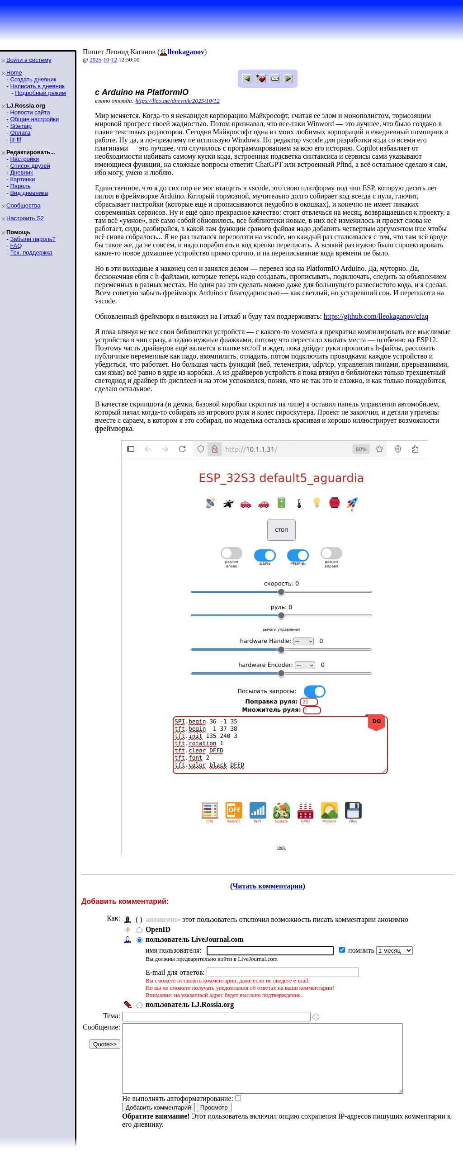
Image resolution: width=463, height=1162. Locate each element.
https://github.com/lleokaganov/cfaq (376, 316)
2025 (95, 59)
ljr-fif (15, 139)
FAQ (16, 245)
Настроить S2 (25, 218)
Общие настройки (34, 119)
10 (106, 59)
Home (14, 72)
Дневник (21, 172)
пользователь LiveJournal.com (195, 939)
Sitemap (21, 126)
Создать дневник (33, 79)
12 (114, 59)
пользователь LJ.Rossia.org (190, 1004)
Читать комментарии (267, 886)
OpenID (158, 929)
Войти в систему (28, 60)
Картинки (22, 179)
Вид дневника (29, 192)
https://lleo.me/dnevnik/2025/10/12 (177, 100)
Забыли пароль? (32, 239)
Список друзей (30, 165)
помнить (362, 950)
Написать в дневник (37, 86)
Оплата (20, 132)
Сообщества (23, 205)
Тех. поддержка (31, 252)
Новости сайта (30, 112)
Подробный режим (40, 93)
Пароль (20, 186)
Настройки (24, 159)
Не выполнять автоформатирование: (177, 1112)
